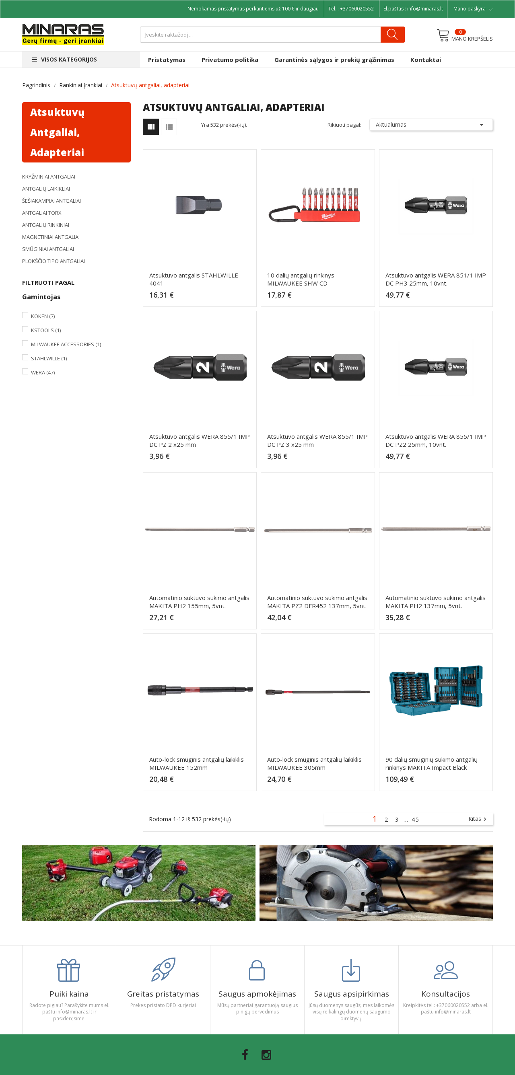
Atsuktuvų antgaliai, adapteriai (57, 132)
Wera (43, 372)
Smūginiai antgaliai (48, 249)
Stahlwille (49, 358)
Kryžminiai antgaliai (48, 176)
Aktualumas (431, 124)
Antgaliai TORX (42, 212)
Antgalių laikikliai (46, 188)
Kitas (478, 819)
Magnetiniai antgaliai (51, 236)
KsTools (46, 330)
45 (416, 819)
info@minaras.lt (425, 8)
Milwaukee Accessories (66, 344)
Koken (43, 316)
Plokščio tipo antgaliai (53, 261)
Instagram (266, 1055)
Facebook (245, 1055)
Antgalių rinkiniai (45, 224)
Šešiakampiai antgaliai (51, 200)
